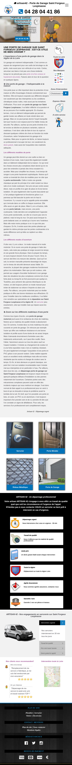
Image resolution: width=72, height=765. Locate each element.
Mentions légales (34, 730)
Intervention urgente (48, 623)
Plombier (29, 713)
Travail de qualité (47, 643)
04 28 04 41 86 (42, 12)
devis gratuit (8, 145)
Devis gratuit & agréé (48, 653)
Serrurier (38, 713)
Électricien (37, 716)
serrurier (40, 302)
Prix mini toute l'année (48, 648)
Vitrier (28, 716)
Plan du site (27, 727)
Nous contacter (39, 727)
